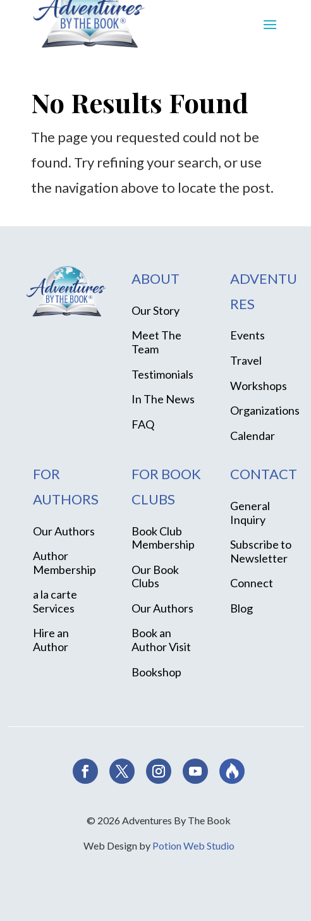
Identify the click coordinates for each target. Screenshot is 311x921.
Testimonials (162, 374)
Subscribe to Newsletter (260, 551)
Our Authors (64, 531)
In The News (163, 399)
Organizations (265, 410)
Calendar (252, 435)
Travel (246, 360)
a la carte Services (55, 601)
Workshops (258, 386)
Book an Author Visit (161, 640)
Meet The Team (156, 342)
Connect (251, 583)
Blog (241, 608)
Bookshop (156, 672)
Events (247, 335)
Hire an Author (51, 640)
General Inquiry (250, 513)
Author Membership (64, 562)
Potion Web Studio (193, 845)
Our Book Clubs (155, 576)
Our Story (155, 310)
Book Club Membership (163, 538)
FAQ (142, 424)
